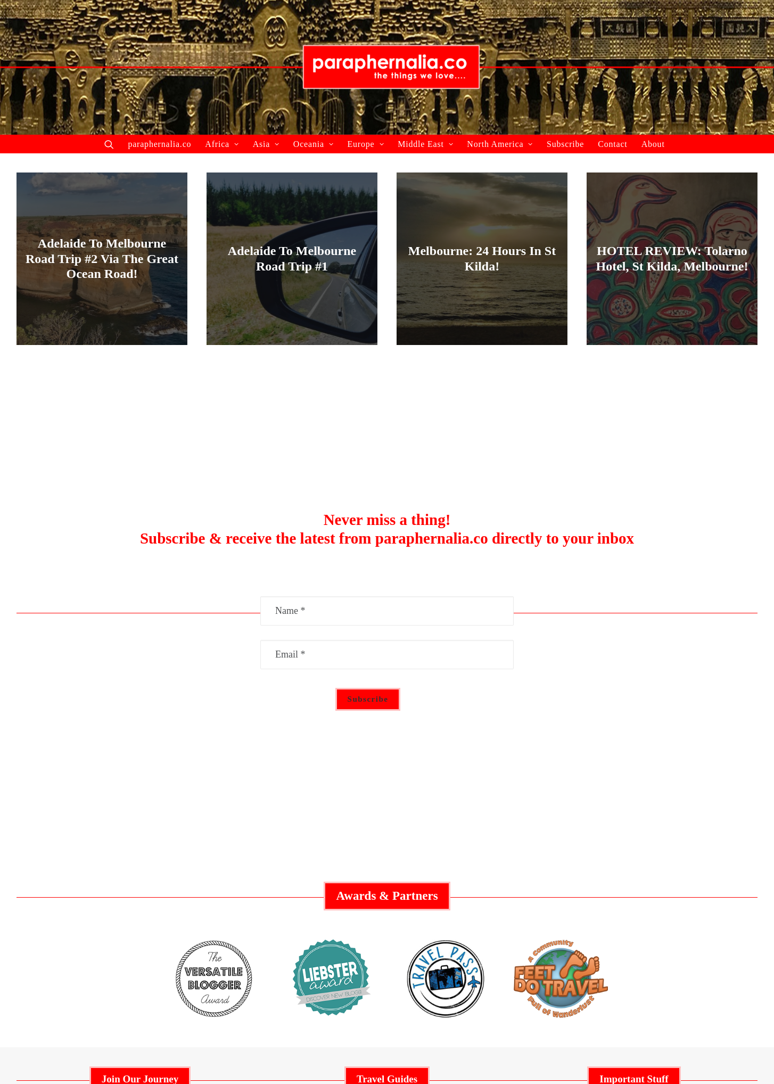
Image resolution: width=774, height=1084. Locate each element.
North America (500, 144)
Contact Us (634, 920)
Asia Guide (386, 920)
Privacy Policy (634, 903)
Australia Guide (387, 886)
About (653, 144)
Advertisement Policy (634, 870)
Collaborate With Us (140, 870)
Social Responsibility (634, 886)
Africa (221, 144)
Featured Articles (139, 886)
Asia (266, 144)
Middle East (425, 144)
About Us (140, 920)
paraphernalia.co (159, 144)
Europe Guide (387, 903)
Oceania (313, 144)
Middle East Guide (387, 870)
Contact (612, 144)
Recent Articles (140, 903)
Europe (365, 144)
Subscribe (565, 144)
